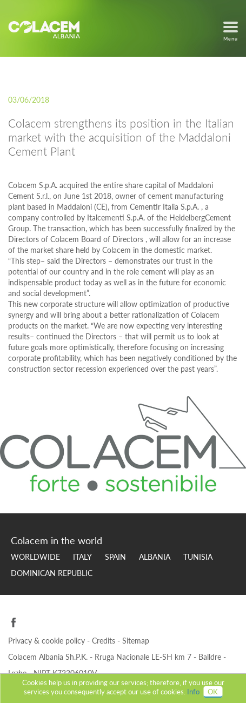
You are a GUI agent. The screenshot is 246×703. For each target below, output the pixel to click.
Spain (115, 556)
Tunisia (197, 556)
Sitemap (135, 640)
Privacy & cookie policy (47, 640)
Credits (104, 640)
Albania (154, 556)
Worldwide (35, 556)
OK (213, 691)
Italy (82, 556)
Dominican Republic (51, 573)
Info (193, 691)
